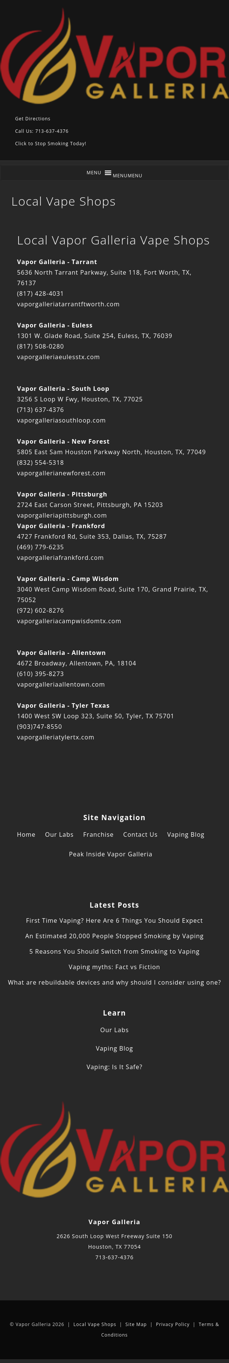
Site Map (136, 1324)
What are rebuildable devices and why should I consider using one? (114, 982)
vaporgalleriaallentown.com (61, 684)
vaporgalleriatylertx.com (56, 737)
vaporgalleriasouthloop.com (61, 420)
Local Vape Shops (94, 1324)
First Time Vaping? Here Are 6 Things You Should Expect (114, 920)
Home (26, 834)
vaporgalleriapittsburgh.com (62, 515)
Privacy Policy (173, 1324)
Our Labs (59, 834)
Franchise (98, 834)
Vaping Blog (186, 834)
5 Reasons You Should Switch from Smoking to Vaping (114, 951)
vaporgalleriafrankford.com (60, 557)
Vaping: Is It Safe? (115, 1067)
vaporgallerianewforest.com (61, 473)
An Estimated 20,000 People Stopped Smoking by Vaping (114, 936)
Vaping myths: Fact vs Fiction (114, 967)
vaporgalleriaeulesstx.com (58, 357)
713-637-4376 (114, 1257)
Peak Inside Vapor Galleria (111, 854)
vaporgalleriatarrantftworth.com (68, 304)
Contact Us (140, 834)
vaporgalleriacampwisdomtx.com (69, 621)
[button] (128, 175)
